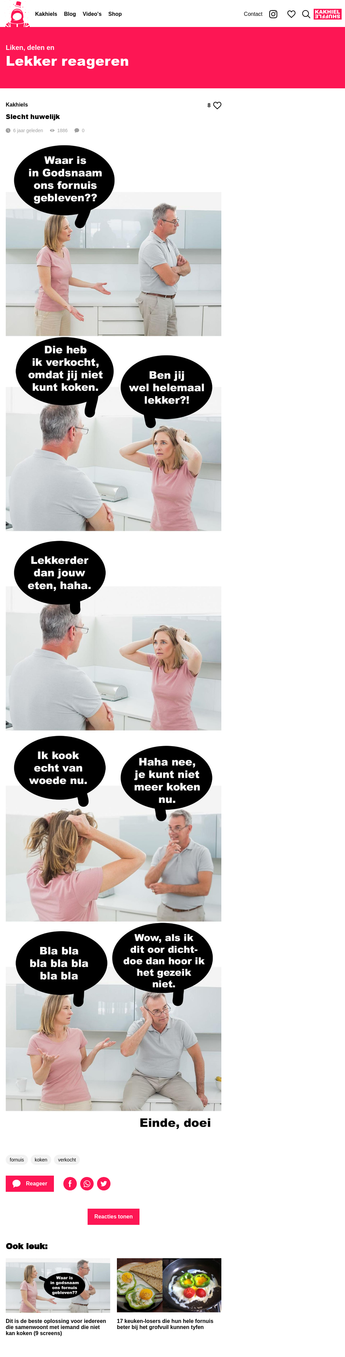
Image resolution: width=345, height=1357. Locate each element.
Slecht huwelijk (33, 116)
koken (41, 1159)
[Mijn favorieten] (291, 14)
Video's (92, 14)
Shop (115, 14)
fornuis (17, 1159)
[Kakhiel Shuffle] (328, 14)
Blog (70, 14)
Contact (253, 14)
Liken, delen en (30, 47)
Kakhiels (46, 14)
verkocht (67, 1159)
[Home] (17, 14)
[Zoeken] (306, 14)
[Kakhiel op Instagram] (273, 14)
